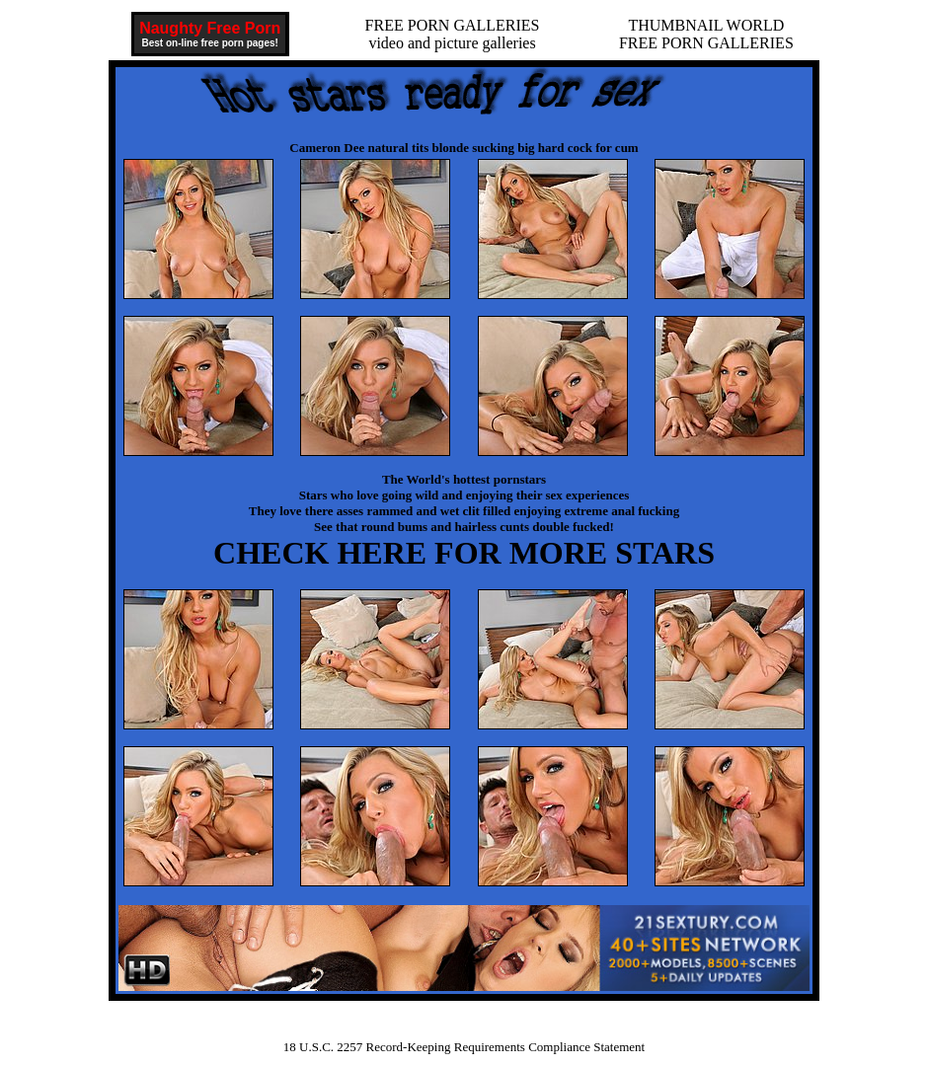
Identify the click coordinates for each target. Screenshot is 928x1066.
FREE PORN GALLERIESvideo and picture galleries (452, 34)
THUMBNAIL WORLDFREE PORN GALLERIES (706, 34)
